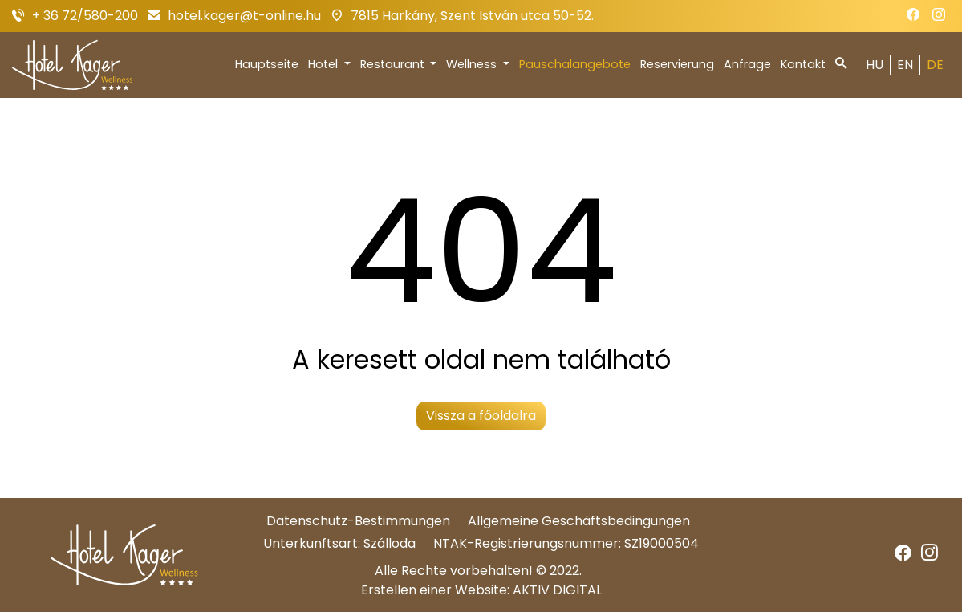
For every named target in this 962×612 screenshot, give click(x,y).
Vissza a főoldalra (481, 415)
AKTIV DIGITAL (557, 590)
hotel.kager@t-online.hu (244, 15)
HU (874, 64)
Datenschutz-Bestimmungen (358, 521)
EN (905, 64)
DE (935, 64)
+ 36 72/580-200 (85, 15)
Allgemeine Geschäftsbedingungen (579, 521)
